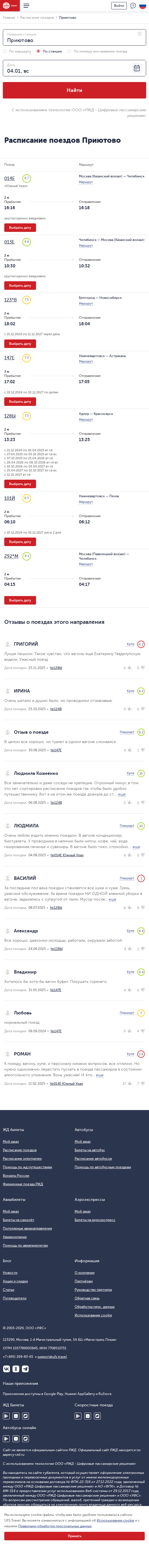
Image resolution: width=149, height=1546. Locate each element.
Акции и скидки (15, 1281)
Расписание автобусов (93, 1159)
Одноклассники (16, 1369)
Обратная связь (87, 1298)
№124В (56, 709)
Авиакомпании (15, 1237)
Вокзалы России (16, 1176)
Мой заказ (11, 1142)
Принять (74, 1536)
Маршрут (86, 182)
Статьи (8, 1290)
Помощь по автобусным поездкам (103, 1167)
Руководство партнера (93, 1290)
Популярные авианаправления (27, 1228)
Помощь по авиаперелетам (25, 1245)
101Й (9, 498)
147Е (9, 357)
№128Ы (56, 668)
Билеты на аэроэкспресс (95, 1220)
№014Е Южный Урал (67, 855)
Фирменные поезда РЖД (23, 1184)
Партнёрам (84, 1281)
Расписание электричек (22, 1159)
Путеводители (14, 1298)
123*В (10, 300)
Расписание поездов (20, 1150)
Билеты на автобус (90, 1150)
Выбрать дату (20, 228)
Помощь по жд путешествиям (27, 1167)
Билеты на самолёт (18, 1220)
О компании (85, 1273)
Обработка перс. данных (95, 1307)
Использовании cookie (115, 1520)
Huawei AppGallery (15, 1416)
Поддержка (133, 5)
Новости (10, 1273)
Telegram (25, 1369)
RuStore (25, 1416)
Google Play (6, 1416)
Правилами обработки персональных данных (55, 1526)
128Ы (10, 416)
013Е (9, 242)
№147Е (56, 750)
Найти (74, 90)
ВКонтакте (6, 1369)
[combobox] (74, 37)
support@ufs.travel (52, 1357)
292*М (11, 556)
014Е (9, 178)
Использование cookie (93, 1315)
